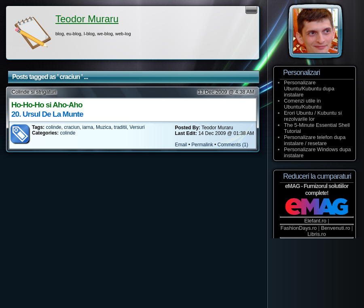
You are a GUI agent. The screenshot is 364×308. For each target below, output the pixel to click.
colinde (53, 127)
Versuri (136, 127)
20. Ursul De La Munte (47, 114)
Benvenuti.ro (335, 228)
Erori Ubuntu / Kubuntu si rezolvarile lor (313, 116)
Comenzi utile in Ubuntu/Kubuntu (303, 104)
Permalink (202, 145)
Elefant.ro (315, 221)
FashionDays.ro (299, 228)
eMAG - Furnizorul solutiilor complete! (316, 189)
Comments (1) (233, 145)
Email (181, 145)
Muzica (103, 127)
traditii (120, 127)
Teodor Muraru (87, 18)
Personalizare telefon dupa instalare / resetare (314, 140)
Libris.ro (316, 234)
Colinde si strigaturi (34, 92)
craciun (72, 127)
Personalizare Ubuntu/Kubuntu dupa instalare (309, 88)
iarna (88, 127)
